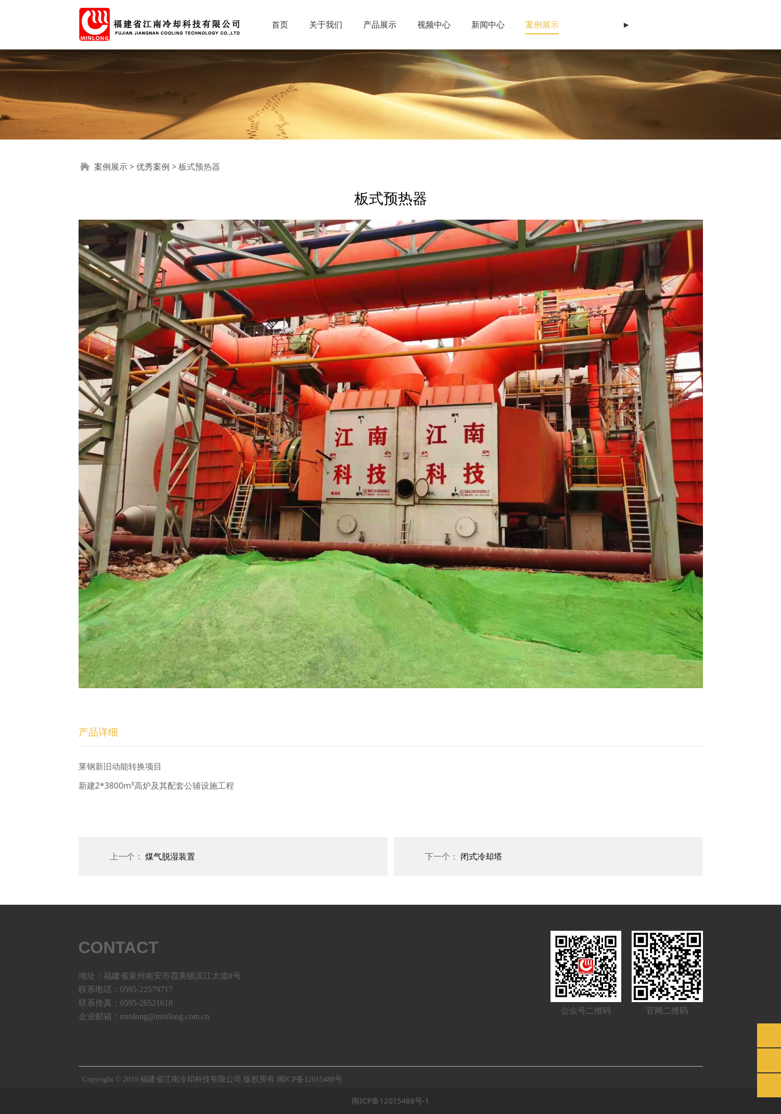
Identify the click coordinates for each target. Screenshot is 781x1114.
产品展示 (379, 24)
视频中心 (434, 24)
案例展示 (542, 24)
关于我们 (325, 24)
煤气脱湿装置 (170, 856)
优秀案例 (153, 166)
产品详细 (98, 732)
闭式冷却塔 (481, 856)
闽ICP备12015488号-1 (390, 1100)
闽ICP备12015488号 (310, 1079)
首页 (280, 24)
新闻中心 (488, 24)
